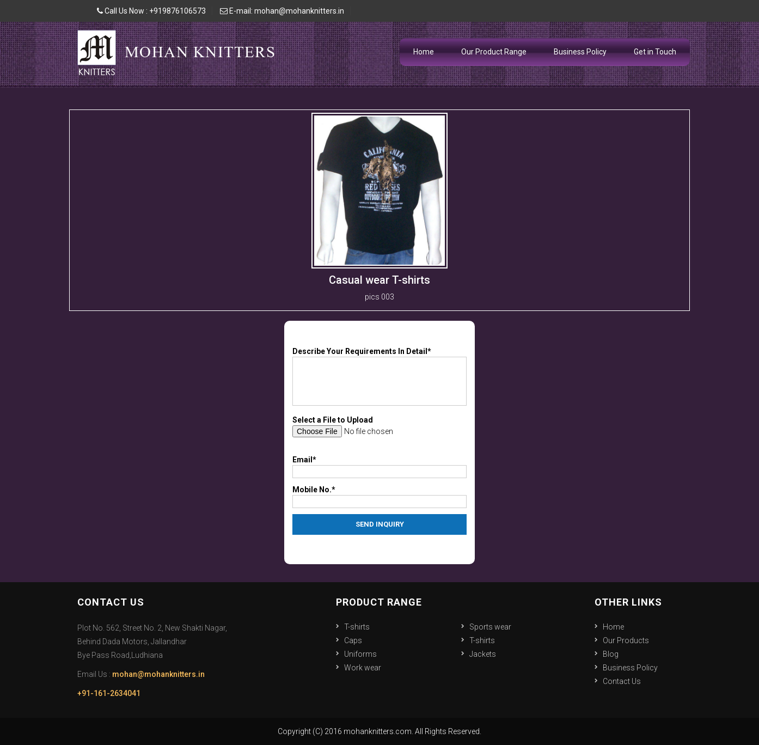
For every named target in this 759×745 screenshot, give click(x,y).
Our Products (626, 640)
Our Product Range (494, 51)
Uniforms (360, 654)
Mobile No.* (313, 489)
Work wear (362, 667)
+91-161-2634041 (108, 693)
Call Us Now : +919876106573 (151, 11)
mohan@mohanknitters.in (158, 674)
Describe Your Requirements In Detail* (361, 351)
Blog (611, 654)
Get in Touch (655, 51)
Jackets (482, 654)
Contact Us (622, 681)
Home (423, 51)
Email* (304, 459)
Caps (353, 640)
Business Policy (580, 51)
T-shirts (357, 626)
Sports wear (490, 626)
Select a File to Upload (332, 420)
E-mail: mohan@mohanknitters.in (282, 11)
